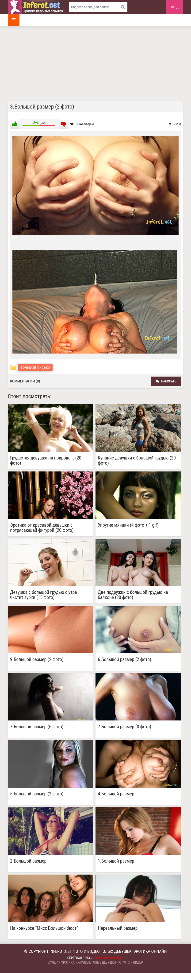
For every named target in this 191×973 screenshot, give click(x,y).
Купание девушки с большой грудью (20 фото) (137, 460)
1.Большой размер (116, 861)
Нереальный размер (118, 928)
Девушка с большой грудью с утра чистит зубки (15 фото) (43, 595)
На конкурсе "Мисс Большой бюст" (44, 928)
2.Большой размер (28, 861)
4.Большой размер (116, 794)
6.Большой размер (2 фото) (124, 659)
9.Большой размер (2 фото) (36, 659)
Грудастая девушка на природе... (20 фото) (45, 460)
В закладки (82, 124)
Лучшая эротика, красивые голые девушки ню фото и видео (95, 962)
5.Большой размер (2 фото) (36, 794)
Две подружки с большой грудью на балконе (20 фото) (133, 595)
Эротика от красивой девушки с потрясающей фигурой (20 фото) (41, 527)
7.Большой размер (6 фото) (36, 726)
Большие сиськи (35, 367)
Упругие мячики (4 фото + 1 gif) (128, 525)
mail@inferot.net (108, 958)
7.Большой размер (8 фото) (124, 726)
